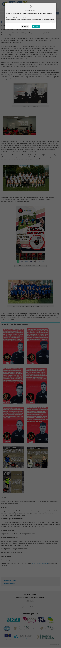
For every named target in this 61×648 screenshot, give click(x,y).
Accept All (37, 26)
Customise (26, 26)
